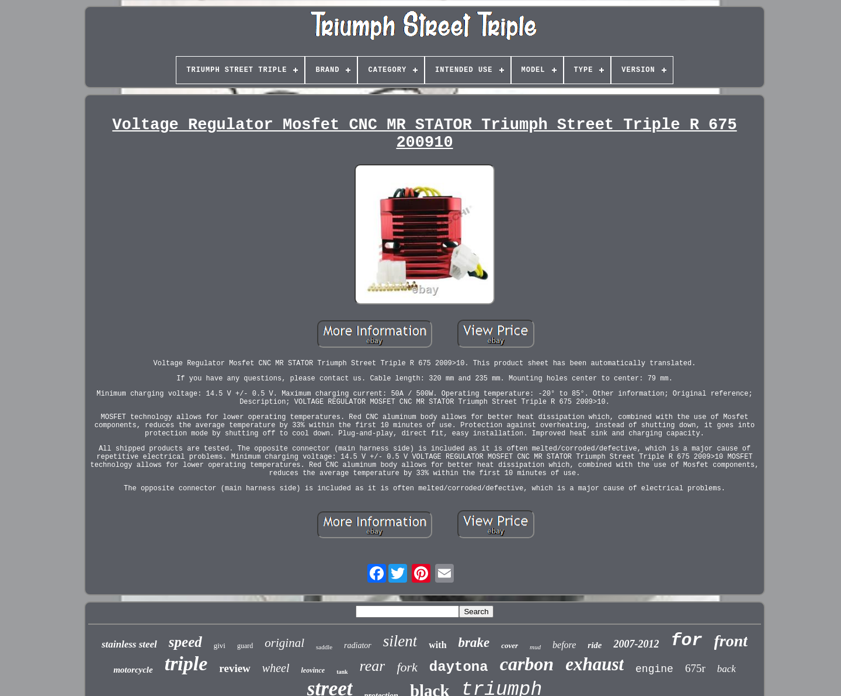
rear (372, 665)
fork (407, 667)
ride (595, 645)
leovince (313, 670)
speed (185, 642)
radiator (357, 645)
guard (245, 646)
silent (400, 641)
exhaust (594, 664)
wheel (276, 668)
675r (695, 668)
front (731, 641)
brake (474, 642)
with (437, 645)
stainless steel (129, 644)
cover (509, 645)
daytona (458, 667)
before (564, 645)
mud (535, 646)
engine (654, 669)
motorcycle (132, 669)
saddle (324, 646)
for (686, 640)
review (234, 668)
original (284, 643)
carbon (527, 663)
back (726, 668)
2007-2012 (636, 644)
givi (219, 645)
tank (341, 672)
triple (186, 663)
